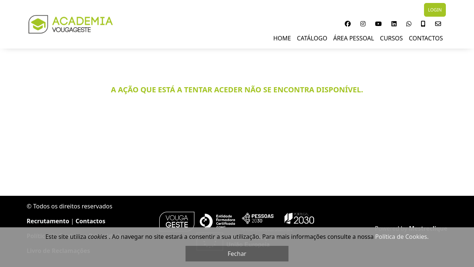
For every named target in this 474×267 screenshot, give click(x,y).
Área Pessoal (353, 38)
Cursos (391, 38)
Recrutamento (48, 221)
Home (282, 38)
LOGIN (435, 10)
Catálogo (312, 38)
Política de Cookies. (401, 237)
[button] (347, 23)
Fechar (237, 254)
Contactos (426, 38)
